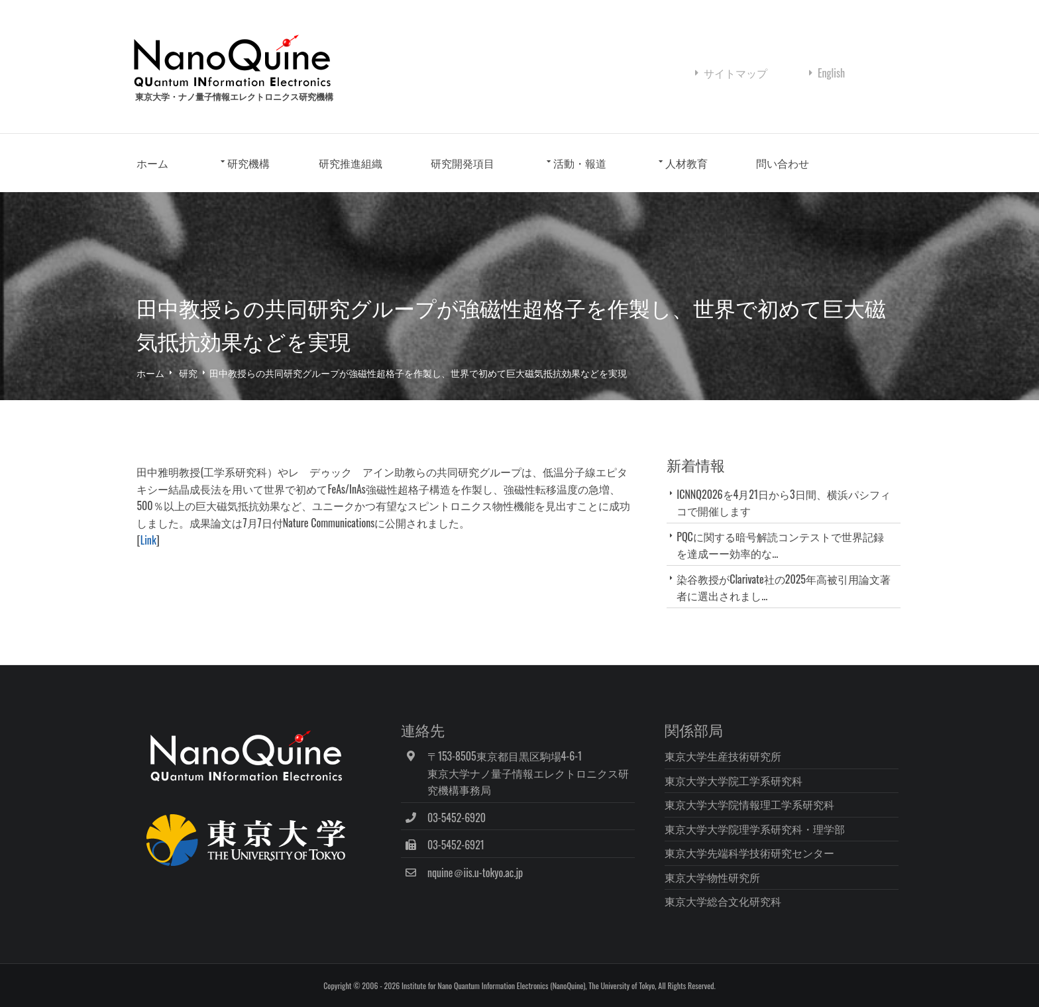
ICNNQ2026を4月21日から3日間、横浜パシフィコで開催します (783, 503)
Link (153, 541)
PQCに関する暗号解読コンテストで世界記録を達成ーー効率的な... (780, 545)
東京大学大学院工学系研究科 (735, 780)
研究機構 (254, 164)
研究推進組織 (355, 164)
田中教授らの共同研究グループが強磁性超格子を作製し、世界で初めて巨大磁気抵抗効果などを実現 (423, 373)
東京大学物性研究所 (714, 876)
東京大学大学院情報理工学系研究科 (751, 804)
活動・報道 (585, 164)
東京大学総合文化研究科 (725, 901)
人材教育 (691, 164)
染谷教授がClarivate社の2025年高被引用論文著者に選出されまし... (784, 588)
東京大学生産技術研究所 (725, 755)
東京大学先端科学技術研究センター (751, 853)
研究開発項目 (468, 164)
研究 (193, 373)
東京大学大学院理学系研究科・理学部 (757, 828)
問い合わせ (787, 164)
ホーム (158, 164)
